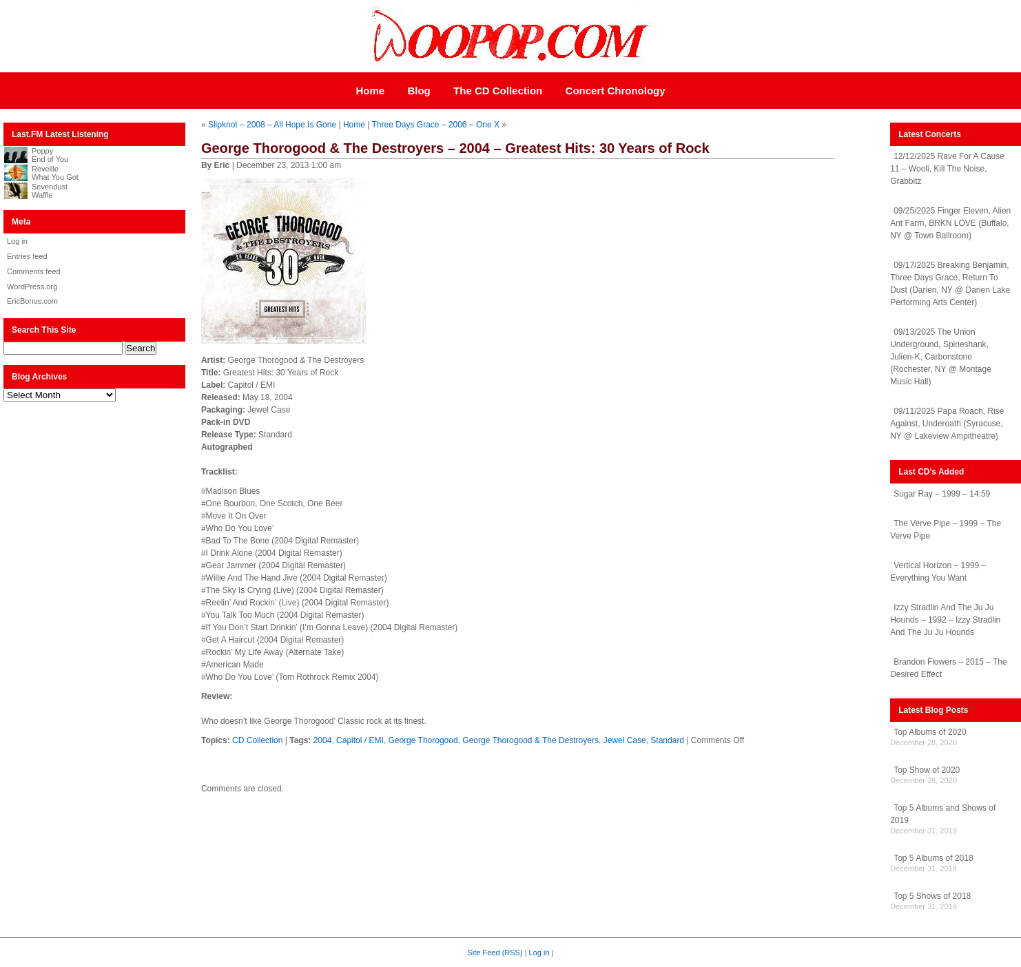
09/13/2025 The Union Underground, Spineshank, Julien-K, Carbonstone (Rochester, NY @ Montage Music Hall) (940, 356)
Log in (17, 241)
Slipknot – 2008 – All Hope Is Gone (272, 124)
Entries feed (27, 256)
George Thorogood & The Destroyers (530, 740)
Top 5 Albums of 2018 (933, 858)
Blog (418, 90)
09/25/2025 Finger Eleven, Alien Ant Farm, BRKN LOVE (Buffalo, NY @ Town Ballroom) (950, 223)
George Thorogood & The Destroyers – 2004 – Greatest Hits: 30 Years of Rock (455, 148)
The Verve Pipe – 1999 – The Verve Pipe (945, 530)
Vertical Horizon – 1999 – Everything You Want (938, 572)
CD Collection (257, 740)
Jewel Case (625, 740)
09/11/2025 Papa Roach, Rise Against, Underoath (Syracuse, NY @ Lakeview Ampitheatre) (947, 423)
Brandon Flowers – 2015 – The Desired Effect (948, 668)
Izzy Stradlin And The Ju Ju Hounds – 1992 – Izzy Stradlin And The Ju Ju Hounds (945, 620)
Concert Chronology (616, 90)
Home (369, 90)
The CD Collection (497, 90)
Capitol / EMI (360, 740)
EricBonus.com (32, 301)
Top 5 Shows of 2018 (932, 896)
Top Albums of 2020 (930, 732)
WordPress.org (32, 286)
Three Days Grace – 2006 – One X (435, 124)
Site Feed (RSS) (495, 952)
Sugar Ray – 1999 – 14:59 (942, 494)
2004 (322, 740)
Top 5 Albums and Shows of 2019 (943, 814)
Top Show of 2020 (927, 770)
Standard (667, 740)
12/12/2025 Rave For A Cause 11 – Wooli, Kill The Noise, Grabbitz (947, 169)
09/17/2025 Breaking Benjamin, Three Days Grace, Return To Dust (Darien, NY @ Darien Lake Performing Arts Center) (950, 283)
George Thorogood (422, 740)
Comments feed (34, 271)
